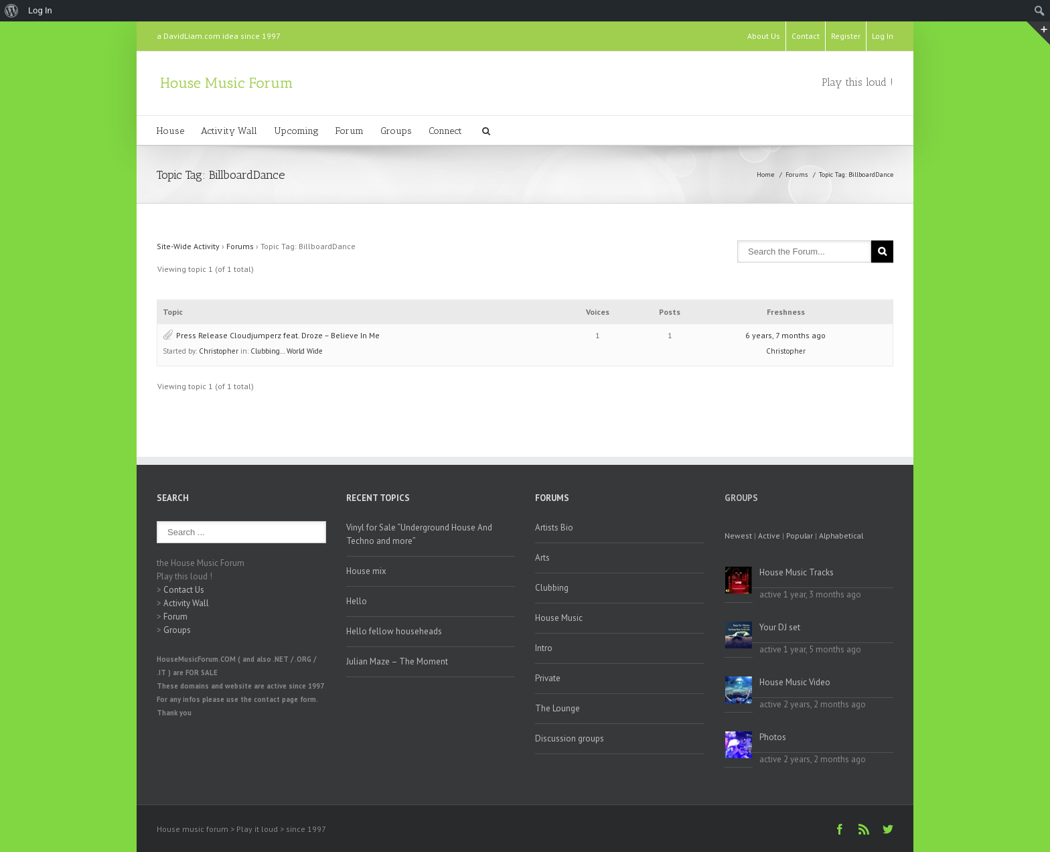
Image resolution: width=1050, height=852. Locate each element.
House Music (559, 618)
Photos (772, 737)
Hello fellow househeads (394, 631)
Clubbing (552, 587)
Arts (542, 557)
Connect (445, 131)
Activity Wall (229, 131)
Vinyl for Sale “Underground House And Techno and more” (419, 534)
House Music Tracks (796, 572)
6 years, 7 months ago (785, 335)
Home (765, 174)
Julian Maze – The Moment (397, 661)
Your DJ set (779, 627)
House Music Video (794, 682)
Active (769, 535)
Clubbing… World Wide (286, 351)
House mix (366, 571)
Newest (738, 535)
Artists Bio (554, 527)
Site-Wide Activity (188, 246)
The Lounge (557, 708)
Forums (796, 174)
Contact (806, 36)
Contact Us (183, 589)
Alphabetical (841, 535)
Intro (543, 648)
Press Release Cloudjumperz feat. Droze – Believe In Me (278, 335)
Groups (396, 131)
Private (547, 678)
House (170, 131)
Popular (799, 535)
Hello (356, 601)
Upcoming (296, 131)
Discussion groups (569, 738)
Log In (882, 36)
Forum (349, 131)
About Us (763, 36)
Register (845, 36)
